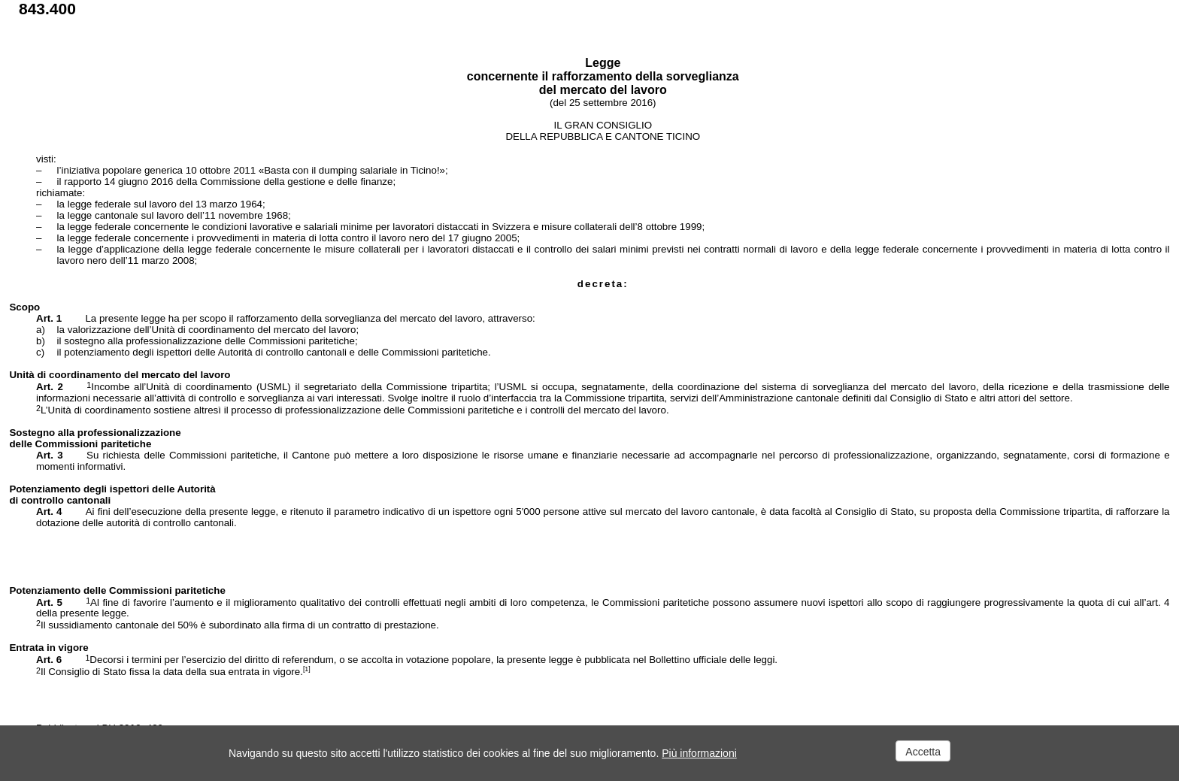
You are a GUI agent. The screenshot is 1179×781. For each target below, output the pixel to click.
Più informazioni (699, 753)
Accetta (923, 752)
